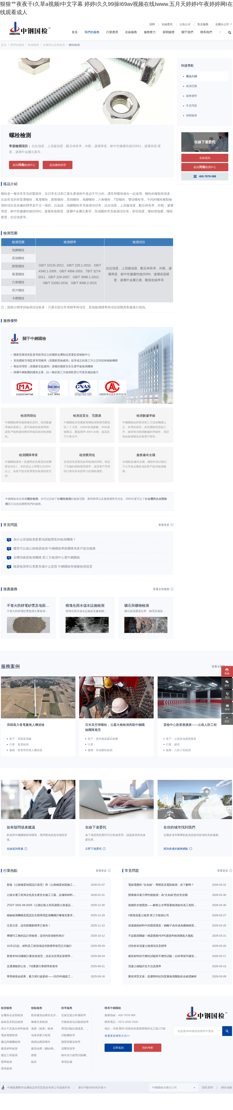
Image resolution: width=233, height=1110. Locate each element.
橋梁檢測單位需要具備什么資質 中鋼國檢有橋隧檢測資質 (52, 566)
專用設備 (66, 1061)
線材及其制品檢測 (12, 1021)
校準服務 (66, 1008)
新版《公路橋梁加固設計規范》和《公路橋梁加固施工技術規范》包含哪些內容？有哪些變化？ (64, 884)
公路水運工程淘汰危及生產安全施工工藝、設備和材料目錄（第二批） (49, 894)
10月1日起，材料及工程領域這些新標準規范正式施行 (39, 945)
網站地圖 (226, 1087)
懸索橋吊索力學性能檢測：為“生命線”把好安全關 (158, 894)
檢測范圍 (191, 86)
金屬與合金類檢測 (54, 44)
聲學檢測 (6, 1061)
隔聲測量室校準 (70, 1041)
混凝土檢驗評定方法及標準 (144, 966)
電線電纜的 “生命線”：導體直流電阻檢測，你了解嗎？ (161, 884)
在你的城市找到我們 (179, 827)
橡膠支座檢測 (39, 1021)
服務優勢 (191, 95)
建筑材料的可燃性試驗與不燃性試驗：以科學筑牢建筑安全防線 (166, 956)
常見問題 (191, 105)
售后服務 (202, 24)
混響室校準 (68, 1048)
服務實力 (150, 32)
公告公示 (185, 24)
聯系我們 (206, 32)
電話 (227, 697)
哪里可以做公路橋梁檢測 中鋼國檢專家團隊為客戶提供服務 (54, 548)
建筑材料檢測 (9, 1048)
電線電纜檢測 (9, 1035)
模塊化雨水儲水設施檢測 (85, 606)
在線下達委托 (95, 827)
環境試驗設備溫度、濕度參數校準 (81, 1028)
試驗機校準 (68, 1035)
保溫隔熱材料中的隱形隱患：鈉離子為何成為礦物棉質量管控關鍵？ (169, 925)
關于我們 (187, 32)
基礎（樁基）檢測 (42, 1028)
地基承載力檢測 (40, 1035)
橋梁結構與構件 (40, 1041)
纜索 (34, 1055)
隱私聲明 (207, 1087)
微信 (227, 685)
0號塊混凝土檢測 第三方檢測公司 (148, 915)
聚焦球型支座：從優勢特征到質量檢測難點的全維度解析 (162, 976)
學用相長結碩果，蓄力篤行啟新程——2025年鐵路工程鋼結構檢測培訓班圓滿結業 (56, 976)
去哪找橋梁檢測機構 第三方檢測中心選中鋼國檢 (46, 557)
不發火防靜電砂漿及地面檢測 (30, 606)
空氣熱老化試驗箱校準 (75, 1021)
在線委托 (167, 24)
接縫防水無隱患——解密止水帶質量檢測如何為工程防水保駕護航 (168, 905)
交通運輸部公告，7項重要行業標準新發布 (32, 966)
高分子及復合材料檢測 (14, 1028)
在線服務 (131, 32)
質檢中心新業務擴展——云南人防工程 (190, 724)
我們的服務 (92, 32)
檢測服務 (33, 44)
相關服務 (191, 115)
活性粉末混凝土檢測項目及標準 (147, 945)
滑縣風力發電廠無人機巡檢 (25, 724)
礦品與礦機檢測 (10, 1041)
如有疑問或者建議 (21, 827)
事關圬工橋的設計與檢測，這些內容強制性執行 (35, 935)
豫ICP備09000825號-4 (92, 1087)
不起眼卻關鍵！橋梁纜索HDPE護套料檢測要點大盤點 (160, 935)
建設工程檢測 (9, 1055)
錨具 (34, 1061)
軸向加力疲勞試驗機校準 (76, 1055)
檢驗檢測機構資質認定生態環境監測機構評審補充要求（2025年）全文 (49, 915)
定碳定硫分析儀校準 (73, 1015)
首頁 (75, 32)
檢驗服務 (36, 1008)
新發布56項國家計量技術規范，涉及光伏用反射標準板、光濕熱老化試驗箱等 (53, 956)
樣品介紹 (191, 76)
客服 (227, 673)
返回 (227, 721)
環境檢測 (6, 1068)
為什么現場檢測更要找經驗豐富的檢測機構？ (44, 539)
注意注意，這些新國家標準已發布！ (29, 925)
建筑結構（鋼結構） (43, 1048)
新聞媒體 (168, 32)
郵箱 (227, 709)
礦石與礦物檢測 (136, 606)
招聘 (152, 24)
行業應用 (112, 32)
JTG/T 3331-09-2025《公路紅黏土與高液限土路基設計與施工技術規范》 (51, 905)
